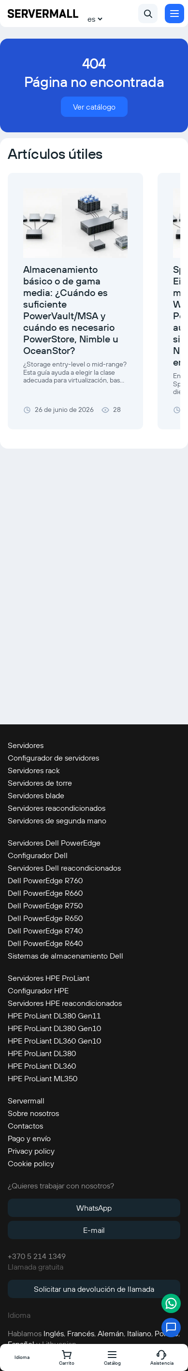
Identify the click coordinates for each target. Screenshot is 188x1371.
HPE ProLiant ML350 (42, 1078)
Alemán (111, 1333)
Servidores (25, 745)
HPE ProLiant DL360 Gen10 (54, 1041)
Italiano (139, 1333)
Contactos (25, 1126)
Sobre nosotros (33, 1113)
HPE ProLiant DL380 (42, 1053)
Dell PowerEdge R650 (45, 918)
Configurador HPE (38, 990)
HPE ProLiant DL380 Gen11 (54, 1015)
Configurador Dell (38, 855)
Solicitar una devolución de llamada (94, 1289)
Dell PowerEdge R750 (45, 905)
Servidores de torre (40, 783)
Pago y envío (29, 1138)
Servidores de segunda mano (57, 820)
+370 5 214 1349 (37, 1256)
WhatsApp (94, 1208)
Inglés (53, 1333)
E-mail (94, 1230)
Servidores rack (34, 770)
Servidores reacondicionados (56, 808)
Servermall (26, 1100)
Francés (80, 1333)
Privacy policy (31, 1151)
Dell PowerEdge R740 (45, 930)
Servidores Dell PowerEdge (54, 843)
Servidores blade (36, 795)
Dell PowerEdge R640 (45, 943)
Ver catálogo (94, 107)
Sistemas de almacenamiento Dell (65, 956)
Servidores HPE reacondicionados (65, 1003)
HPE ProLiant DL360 (42, 1066)
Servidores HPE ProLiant (48, 978)
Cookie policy (31, 1163)
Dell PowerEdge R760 (45, 880)
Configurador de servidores (53, 758)
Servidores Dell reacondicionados (64, 868)
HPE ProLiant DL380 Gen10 (54, 1028)
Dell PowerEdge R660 (45, 893)
